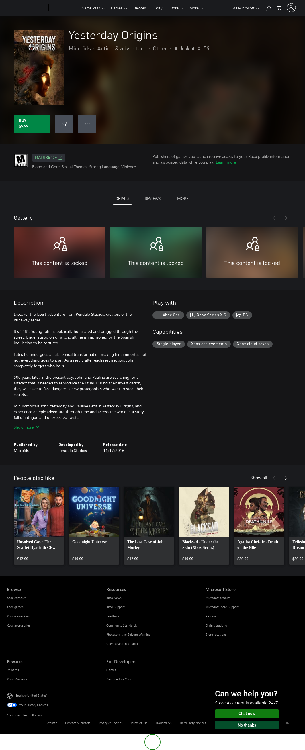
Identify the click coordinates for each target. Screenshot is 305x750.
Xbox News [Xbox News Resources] (114, 598)
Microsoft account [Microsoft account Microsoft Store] (218, 598)
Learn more (226, 162)
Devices (139, 7)
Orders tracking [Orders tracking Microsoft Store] (216, 625)
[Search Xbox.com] (268, 7)
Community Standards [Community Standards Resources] (121, 625)
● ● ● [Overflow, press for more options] (87, 123)
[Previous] (274, 218)
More (194, 7)
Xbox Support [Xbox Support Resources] (115, 607)
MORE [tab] (182, 198)
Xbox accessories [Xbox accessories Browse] (18, 625)
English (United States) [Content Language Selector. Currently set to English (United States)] (31, 695)
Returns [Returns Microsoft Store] (211, 616)
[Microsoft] (26, 8)
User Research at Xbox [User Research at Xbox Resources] (122, 643)
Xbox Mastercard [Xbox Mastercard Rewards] (18, 679)
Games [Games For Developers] (111, 670)
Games (116, 7)
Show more (26, 427)
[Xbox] (64, 8)
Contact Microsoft (77, 723)
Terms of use (139, 723)
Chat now (246, 713)
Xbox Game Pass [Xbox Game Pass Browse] (18, 616)
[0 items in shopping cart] (279, 7)
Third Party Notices (192, 723)
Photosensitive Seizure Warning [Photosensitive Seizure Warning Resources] (128, 634)
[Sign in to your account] (291, 8)
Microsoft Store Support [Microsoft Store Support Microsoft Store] (222, 607)
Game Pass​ (91, 7)
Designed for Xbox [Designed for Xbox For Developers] (119, 679)
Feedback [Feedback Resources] (112, 616)
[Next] (285, 218)
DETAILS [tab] (122, 198)
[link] (39, 526)
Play (159, 7)
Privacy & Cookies (110, 723)
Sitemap (51, 723)
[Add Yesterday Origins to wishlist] (64, 124)
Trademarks (163, 723)
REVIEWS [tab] (153, 198)
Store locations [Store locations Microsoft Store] (216, 634)
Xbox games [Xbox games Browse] (15, 607)
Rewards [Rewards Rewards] (13, 670)
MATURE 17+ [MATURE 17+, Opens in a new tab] (48, 157)
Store (174, 7)
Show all (258, 477)
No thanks (247, 725)
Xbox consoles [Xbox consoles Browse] (16, 598)
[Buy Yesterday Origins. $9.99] (32, 124)
